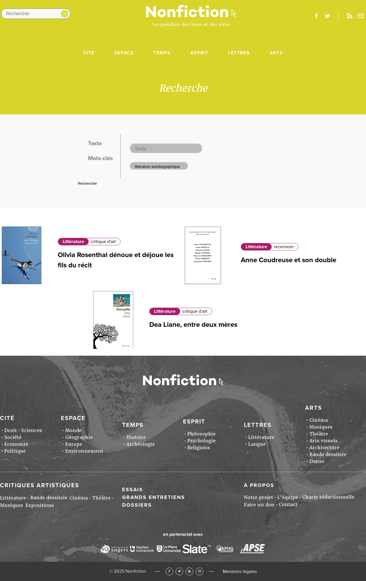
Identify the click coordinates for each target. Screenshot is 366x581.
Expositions (39, 505)
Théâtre (318, 434)
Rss (349, 16)
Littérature (73, 241)
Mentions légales (240, 571)
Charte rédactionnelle (328, 497)
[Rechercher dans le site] (35, 14)
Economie (16, 444)
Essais (132, 489)
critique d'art (103, 241)
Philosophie (201, 434)
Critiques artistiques (39, 485)
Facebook (169, 571)
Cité (88, 52)
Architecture (324, 448)
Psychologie (201, 441)
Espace (124, 52)
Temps (162, 52)
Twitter (179, 571)
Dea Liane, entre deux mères (193, 325)
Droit (10, 430)
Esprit (199, 52)
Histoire (136, 437)
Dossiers (137, 505)
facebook (316, 16)
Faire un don (259, 505)
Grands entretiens (153, 497)
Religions (198, 448)
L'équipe (287, 497)
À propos (259, 485)
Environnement (84, 451)
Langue (257, 444)
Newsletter (360, 16)
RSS (189, 571)
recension (284, 247)
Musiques (321, 427)
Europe (73, 444)
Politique (15, 451)
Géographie (79, 437)
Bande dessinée (327, 454)
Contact (288, 505)
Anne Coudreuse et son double (288, 260)
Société (12, 437)
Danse (316, 461)
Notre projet (258, 497)
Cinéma (318, 420)
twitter (327, 16)
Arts (276, 52)
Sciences (31, 430)
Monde (73, 430)
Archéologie (140, 444)
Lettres (239, 52)
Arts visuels (323, 441)
